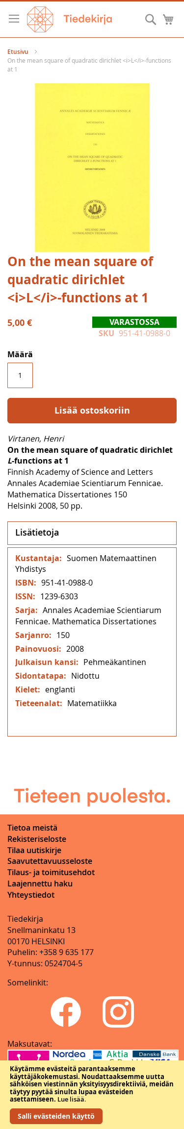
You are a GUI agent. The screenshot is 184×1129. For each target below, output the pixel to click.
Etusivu (17, 52)
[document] (92, 1094)
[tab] (92, 533)
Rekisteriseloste (36, 839)
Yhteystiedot (30, 894)
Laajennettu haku (40, 883)
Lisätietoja (37, 532)
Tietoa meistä (32, 827)
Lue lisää (70, 1099)
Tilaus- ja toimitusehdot (51, 872)
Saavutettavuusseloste (49, 861)
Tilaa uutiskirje (34, 850)
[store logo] (69, 19)
